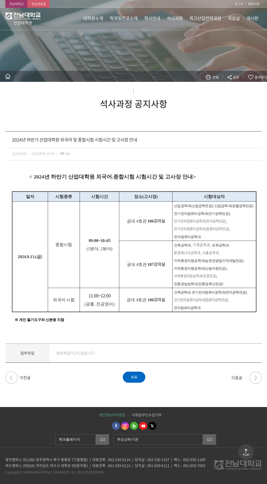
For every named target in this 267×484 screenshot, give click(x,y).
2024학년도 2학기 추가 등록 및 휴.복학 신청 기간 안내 (11, 378)
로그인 (239, 3)
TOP (246, 455)
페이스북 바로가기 (116, 426)
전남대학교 (16, 4)
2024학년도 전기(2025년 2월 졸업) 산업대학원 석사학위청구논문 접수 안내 (256, 378)
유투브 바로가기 (143, 426)
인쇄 (215, 77)
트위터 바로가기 (152, 426)
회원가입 (253, 3)
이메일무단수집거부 (147, 414)
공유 (236, 77)
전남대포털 (38, 4)
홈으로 (7, 76)
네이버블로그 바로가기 (134, 426)
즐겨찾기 (261, 77)
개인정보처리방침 (112, 414)
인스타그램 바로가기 (125, 426)
